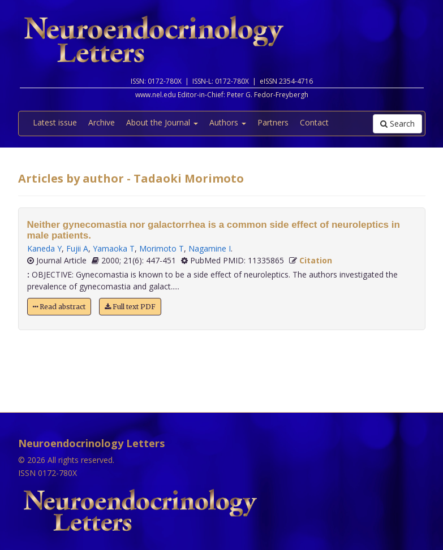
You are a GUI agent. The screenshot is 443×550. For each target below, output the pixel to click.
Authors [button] (227, 122)
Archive (101, 122)
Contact (314, 122)
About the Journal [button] (162, 122)
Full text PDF (130, 306)
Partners (273, 122)
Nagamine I (209, 248)
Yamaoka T (114, 248)
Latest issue (55, 122)
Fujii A (77, 248)
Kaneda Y (44, 248)
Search (397, 123)
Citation (315, 260)
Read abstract (59, 306)
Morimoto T (161, 248)
